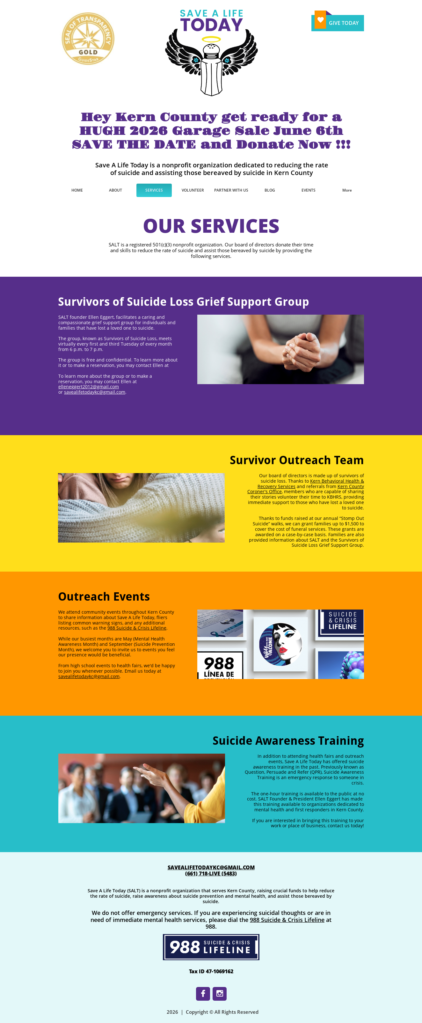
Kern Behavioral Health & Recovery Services (311, 483)
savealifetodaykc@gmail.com (94, 392)
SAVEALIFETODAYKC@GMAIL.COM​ (211, 867)
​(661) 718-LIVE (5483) (211, 873)
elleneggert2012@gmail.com (88, 387)
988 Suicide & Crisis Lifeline (136, 628)
